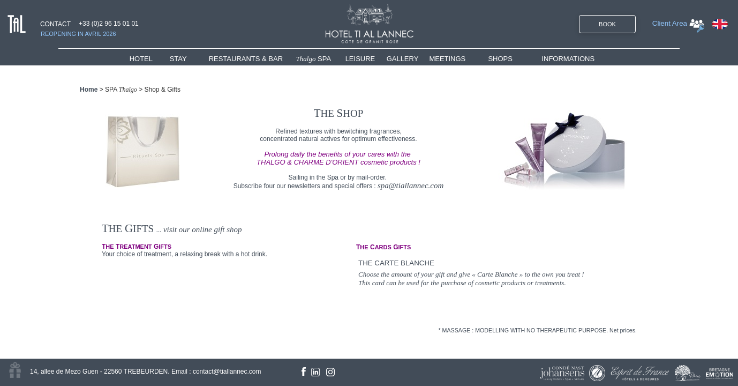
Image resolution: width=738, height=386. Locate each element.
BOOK (607, 24)
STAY (178, 59)
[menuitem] (150, 58)
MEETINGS (447, 59)
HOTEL (143, 59)
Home (88, 89)
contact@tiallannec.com (227, 371)
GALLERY (403, 59)
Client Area (669, 23)
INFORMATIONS (567, 59)
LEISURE (360, 59)
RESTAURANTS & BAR (246, 59)
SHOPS (500, 59)
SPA (314, 59)
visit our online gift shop (202, 229)
